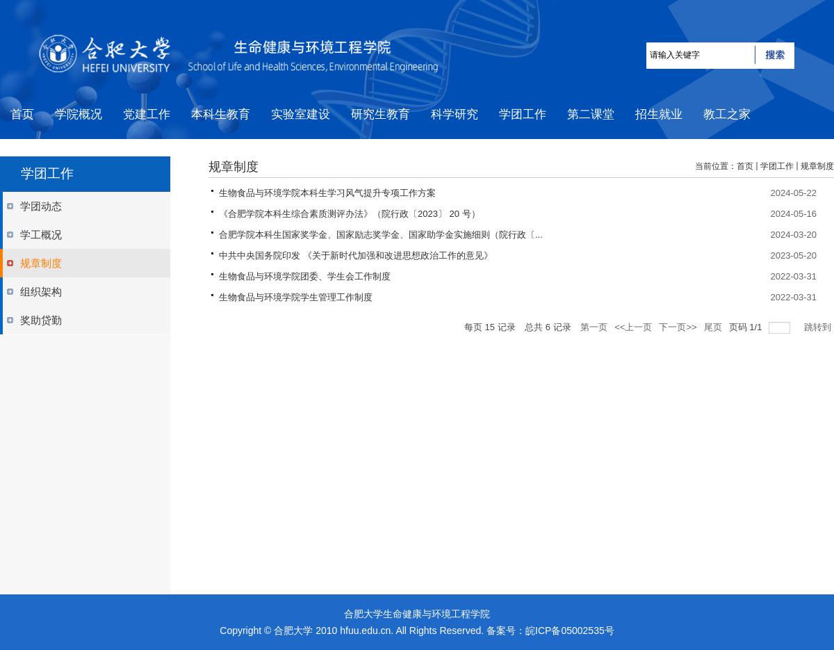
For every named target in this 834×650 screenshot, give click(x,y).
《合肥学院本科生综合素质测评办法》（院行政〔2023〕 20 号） (349, 214)
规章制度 (817, 166)
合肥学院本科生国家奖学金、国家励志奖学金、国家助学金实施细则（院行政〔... (381, 234)
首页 (745, 166)
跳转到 (819, 327)
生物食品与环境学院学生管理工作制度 (296, 297)
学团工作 (777, 166)
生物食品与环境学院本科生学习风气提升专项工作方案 (327, 193)
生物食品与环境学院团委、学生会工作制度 (305, 276)
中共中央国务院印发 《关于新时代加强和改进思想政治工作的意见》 (356, 255)
